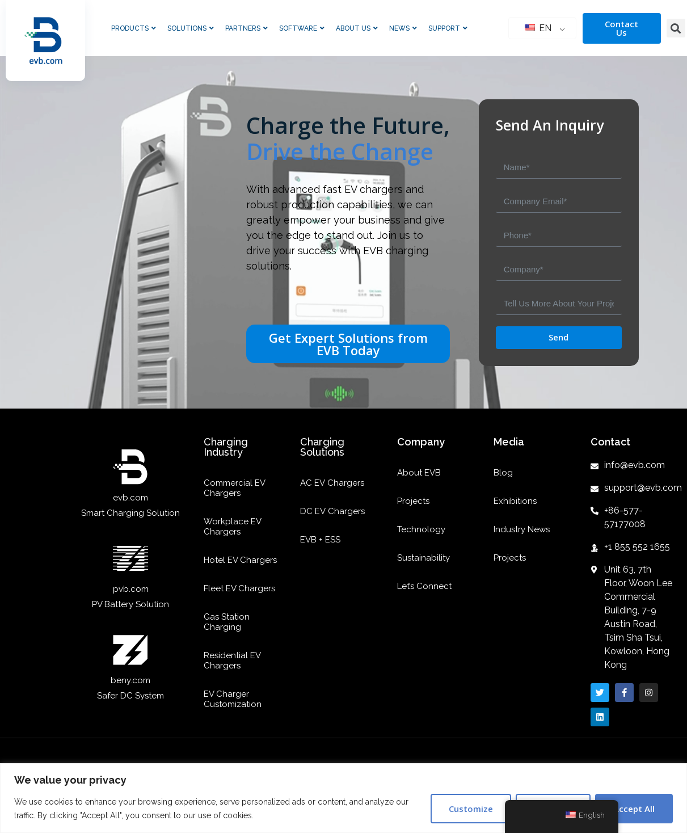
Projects (413, 501)
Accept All (634, 808)
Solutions (190, 28)
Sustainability (423, 558)
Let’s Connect (424, 586)
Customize (471, 808)
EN (538, 28)
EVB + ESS (320, 540)
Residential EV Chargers (232, 660)
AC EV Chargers (332, 483)
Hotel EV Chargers (240, 560)
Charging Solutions (322, 447)
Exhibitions (515, 501)
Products (133, 28)
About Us (357, 28)
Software (301, 28)
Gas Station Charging (227, 622)
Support (447, 28)
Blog (503, 473)
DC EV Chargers (332, 511)
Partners (246, 28)
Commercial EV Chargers (234, 488)
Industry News (522, 529)
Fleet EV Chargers (239, 588)
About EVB (419, 473)
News (403, 28)
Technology (421, 529)
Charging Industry (226, 447)
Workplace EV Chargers (232, 526)
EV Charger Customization (233, 699)
